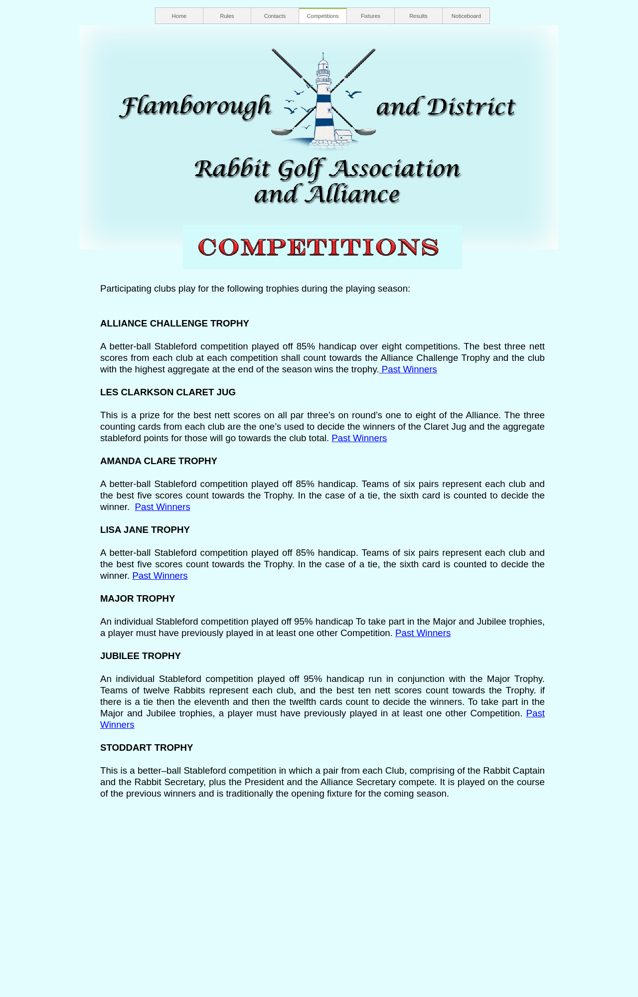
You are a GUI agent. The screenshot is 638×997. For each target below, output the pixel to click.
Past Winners (409, 369)
